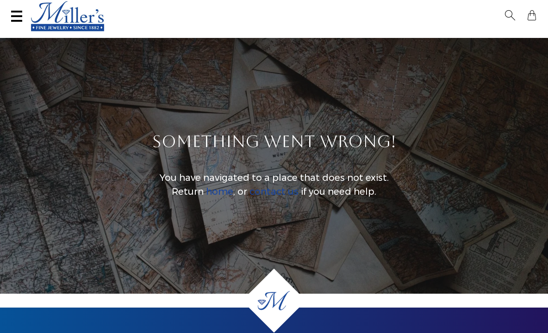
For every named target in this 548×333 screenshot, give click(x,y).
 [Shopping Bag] (529, 8)
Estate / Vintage (376, 35)
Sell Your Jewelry (214, 8)
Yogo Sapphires (127, 35)
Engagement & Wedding (292, 35)
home (219, 200)
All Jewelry (437, 35)
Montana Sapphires (202, 35)
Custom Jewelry (499, 35)
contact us (274, 200)
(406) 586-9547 (54, 8)
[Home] (274, 300)
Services (289, 8)
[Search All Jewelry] (444, 8)
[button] (512, 8)
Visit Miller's (130, 8)
